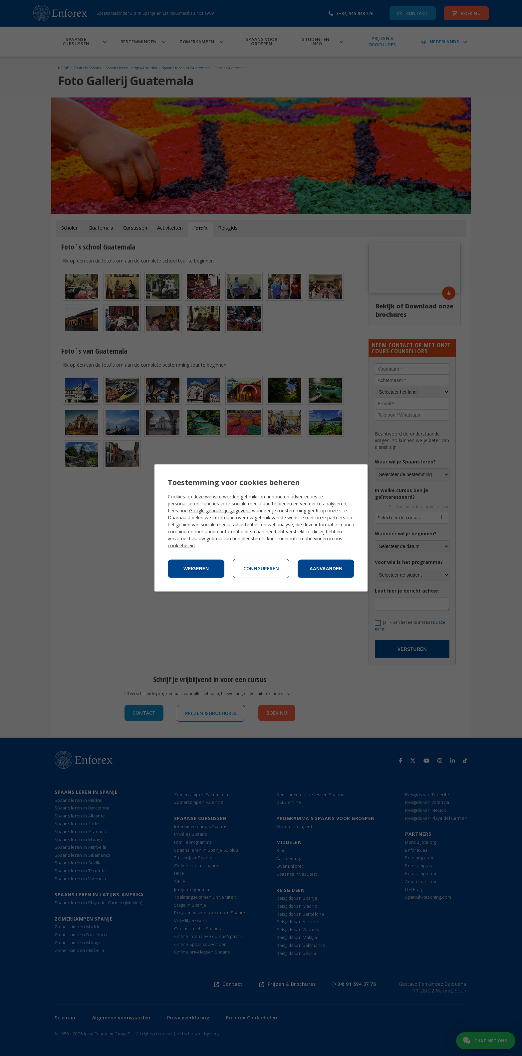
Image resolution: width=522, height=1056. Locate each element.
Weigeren (196, 568)
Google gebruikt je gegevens (220, 510)
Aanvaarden (326, 568)
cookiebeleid (181, 545)
